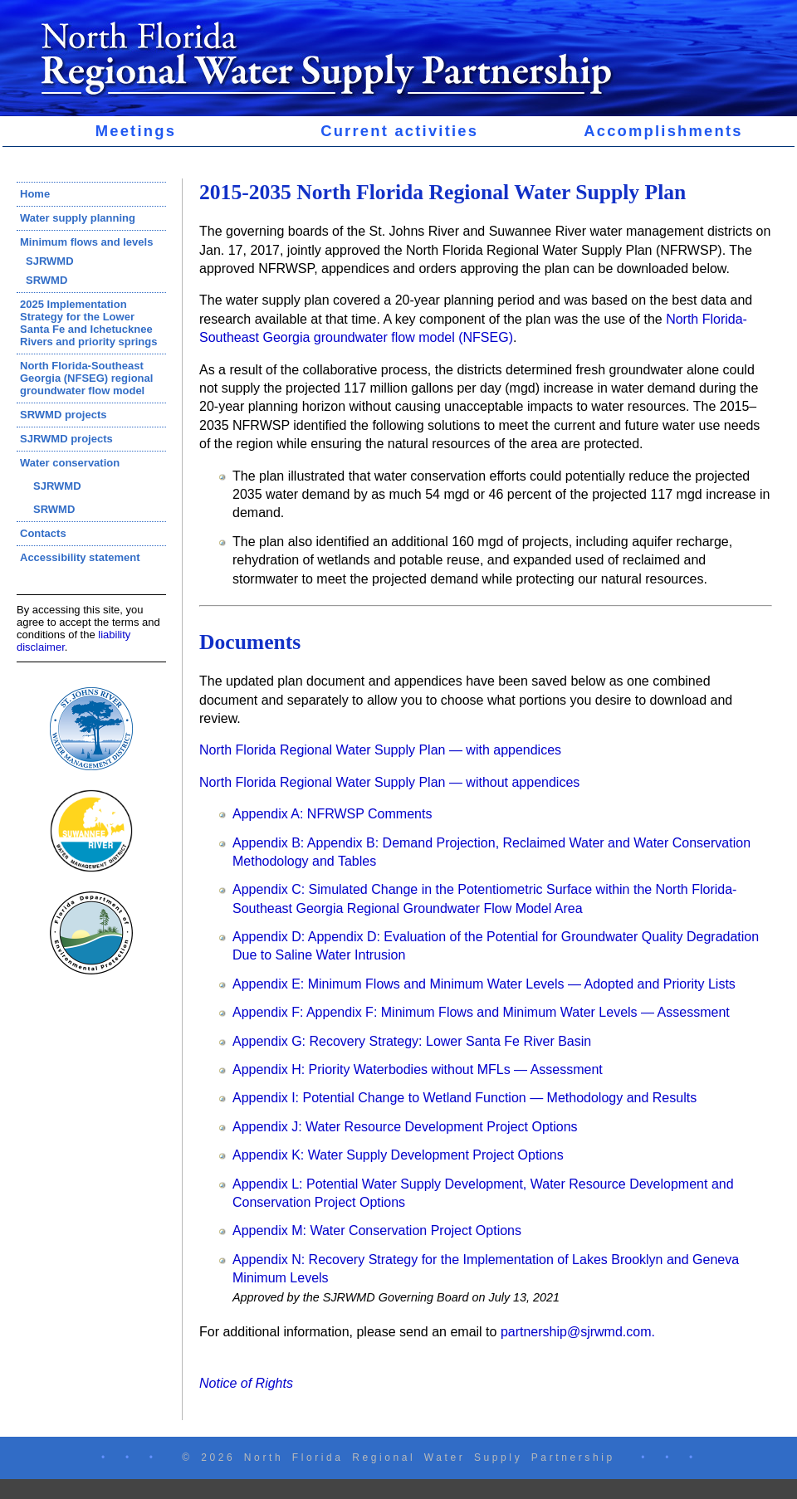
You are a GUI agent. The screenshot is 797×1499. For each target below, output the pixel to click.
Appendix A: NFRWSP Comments (332, 814)
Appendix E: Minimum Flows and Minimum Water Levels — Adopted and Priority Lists (484, 984)
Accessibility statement (80, 557)
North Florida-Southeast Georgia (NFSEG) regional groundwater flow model (86, 378)
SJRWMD (50, 261)
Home (35, 194)
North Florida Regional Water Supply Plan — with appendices (380, 750)
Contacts (43, 533)
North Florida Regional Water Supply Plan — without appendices (389, 782)
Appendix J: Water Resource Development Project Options (405, 1127)
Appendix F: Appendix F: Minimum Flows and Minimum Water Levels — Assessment (481, 1012)
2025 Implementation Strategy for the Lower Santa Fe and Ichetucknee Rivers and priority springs (88, 323)
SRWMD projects (63, 414)
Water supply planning (77, 218)
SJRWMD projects (66, 438)
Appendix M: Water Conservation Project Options (376, 1230)
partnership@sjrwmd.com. (578, 1332)
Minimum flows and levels (86, 242)
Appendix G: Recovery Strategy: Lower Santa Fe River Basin (411, 1041)
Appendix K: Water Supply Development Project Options (398, 1155)
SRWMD (46, 280)
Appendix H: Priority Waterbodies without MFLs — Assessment (417, 1069)
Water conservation (70, 463)
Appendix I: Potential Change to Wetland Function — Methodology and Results (464, 1098)
